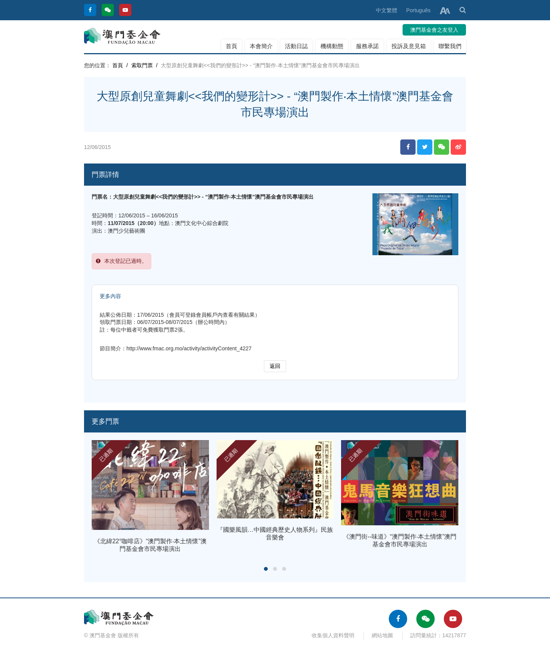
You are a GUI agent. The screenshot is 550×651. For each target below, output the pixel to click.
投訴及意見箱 (408, 46)
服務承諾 (367, 46)
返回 (275, 366)
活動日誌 (296, 46)
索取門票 (142, 65)
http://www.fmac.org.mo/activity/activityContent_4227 (189, 348)
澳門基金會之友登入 (434, 30)
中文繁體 (386, 10)
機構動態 (331, 46)
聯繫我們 (449, 46)
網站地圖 (382, 635)
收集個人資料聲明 (333, 635)
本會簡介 (261, 46)
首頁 (231, 46)
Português (418, 10)
